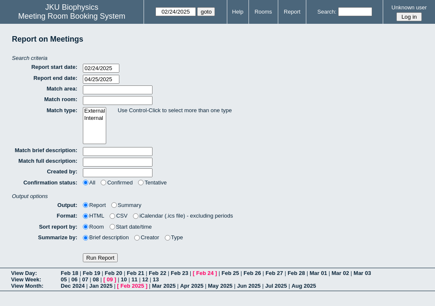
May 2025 (220, 286)
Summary (126, 205)
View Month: (27, 286)
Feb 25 (230, 273)
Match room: (60, 99)
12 (145, 279)
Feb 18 (69, 273)
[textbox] (118, 89)
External (94, 111)
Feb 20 (113, 273)
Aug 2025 (303, 286)
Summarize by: (57, 237)
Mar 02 (340, 273)
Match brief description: (46, 150)
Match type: (62, 110)
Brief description (106, 237)
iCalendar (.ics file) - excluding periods (183, 215)
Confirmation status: (50, 182)
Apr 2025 (191, 286)
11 (134, 279)
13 (156, 279)
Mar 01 (318, 273)
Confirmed (117, 182)
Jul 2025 (276, 286)
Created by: (62, 171)
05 (64, 279)
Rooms (263, 11)
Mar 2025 (164, 286)
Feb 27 (274, 273)
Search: (326, 11)
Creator (146, 237)
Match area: (62, 88)
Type (174, 237)
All (89, 182)
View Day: (24, 273)
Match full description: (47, 161)
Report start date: (54, 67)
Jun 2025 (249, 286)
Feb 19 (91, 273)
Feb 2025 (132, 286)
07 (85, 279)
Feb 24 (205, 273)
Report (292, 11)
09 (110, 279)
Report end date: (55, 78)
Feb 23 (179, 273)
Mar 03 (362, 273)
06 (74, 279)
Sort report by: (58, 227)
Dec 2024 (73, 286)
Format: (67, 215)
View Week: (26, 279)
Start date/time (131, 227)
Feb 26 (252, 273)
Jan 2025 (101, 286)
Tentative (152, 182)
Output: (67, 205)
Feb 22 (157, 273)
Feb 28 (296, 273)
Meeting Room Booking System (71, 16)
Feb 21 (135, 273)
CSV (118, 215)
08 (96, 279)
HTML (93, 215)
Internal (94, 118)
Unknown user (409, 7)
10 (124, 279)
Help (237, 11)
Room (93, 227)
